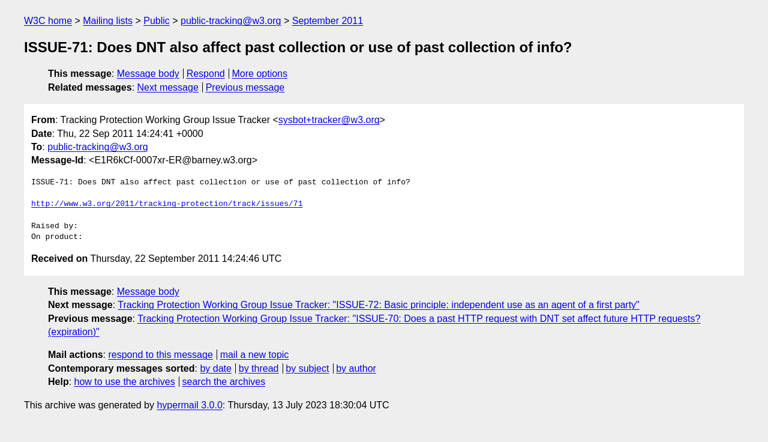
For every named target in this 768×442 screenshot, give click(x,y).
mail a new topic (254, 355)
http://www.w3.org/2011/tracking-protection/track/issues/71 (166, 204)
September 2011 (327, 21)
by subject (307, 368)
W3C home (48, 21)
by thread (259, 368)
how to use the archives (124, 382)
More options (260, 73)
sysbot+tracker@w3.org (329, 120)
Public (156, 21)
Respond (206, 73)
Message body (148, 73)
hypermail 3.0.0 (189, 405)
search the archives (224, 382)
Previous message (245, 87)
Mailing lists (108, 21)
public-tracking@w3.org (231, 21)
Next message (168, 87)
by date (215, 368)
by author (356, 368)
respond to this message (160, 355)
